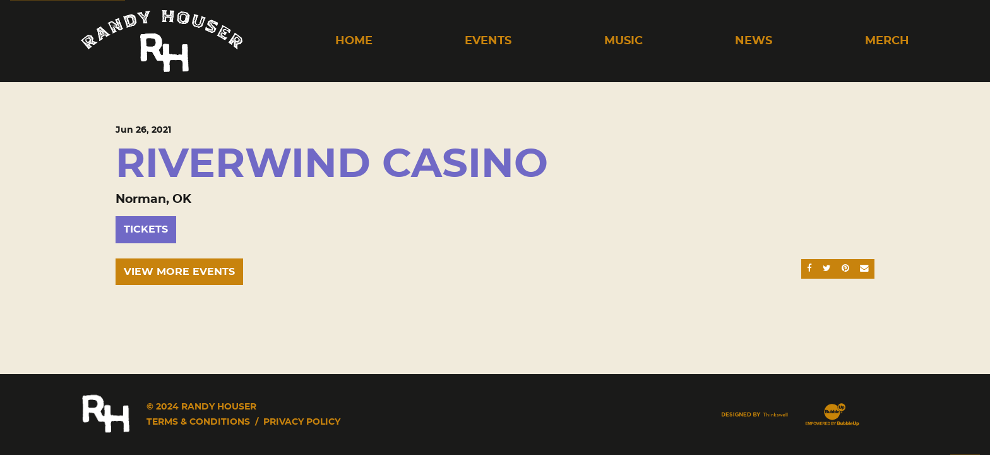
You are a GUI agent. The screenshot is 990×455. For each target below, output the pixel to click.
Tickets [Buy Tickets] (146, 229)
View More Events (179, 272)
